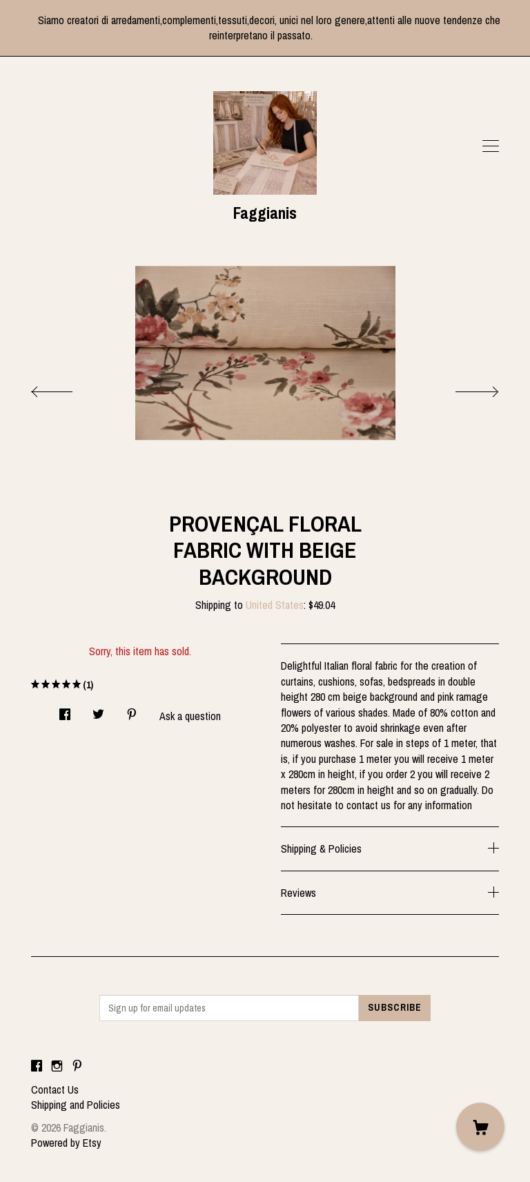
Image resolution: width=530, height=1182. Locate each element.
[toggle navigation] (490, 146)
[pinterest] (77, 1066)
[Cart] (480, 1127)
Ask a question (190, 716)
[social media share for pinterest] (131, 710)
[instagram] (57, 1066)
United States (275, 604)
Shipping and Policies (75, 1104)
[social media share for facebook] (64, 710)
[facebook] (36, 1066)
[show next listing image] (464, 388)
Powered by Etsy (66, 1142)
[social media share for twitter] (98, 710)
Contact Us (55, 1089)
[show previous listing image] (65, 388)
